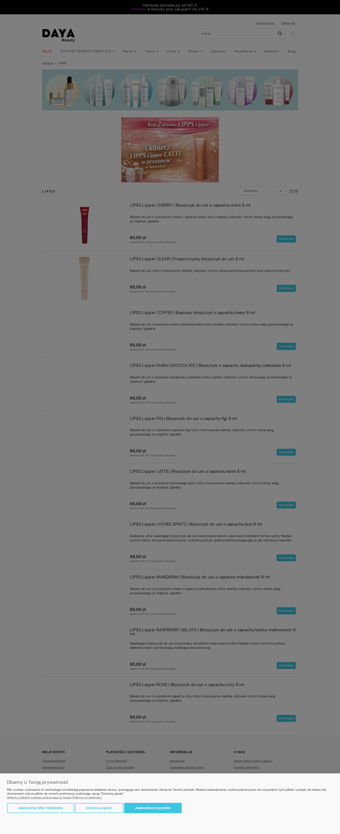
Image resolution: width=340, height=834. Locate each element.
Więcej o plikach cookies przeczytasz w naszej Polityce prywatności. (54, 797)
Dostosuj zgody (99, 808)
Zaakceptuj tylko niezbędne (40, 808)
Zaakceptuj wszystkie (152, 808)
